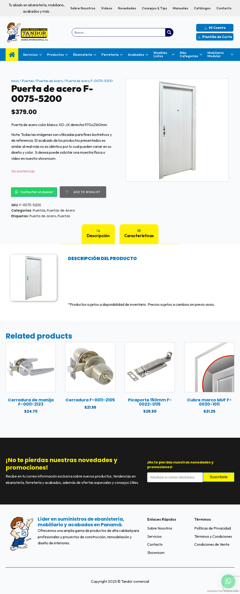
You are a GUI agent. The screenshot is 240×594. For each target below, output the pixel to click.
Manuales (180, 8)
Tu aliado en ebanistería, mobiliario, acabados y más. (36, 8)
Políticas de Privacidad (212, 528)
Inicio (15, 81)
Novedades (127, 8)
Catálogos (202, 8)
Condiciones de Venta (211, 544)
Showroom (156, 552)
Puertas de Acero (50, 81)
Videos (106, 8)
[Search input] (119, 32)
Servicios (154, 536)
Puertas (28, 81)
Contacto (224, 8)
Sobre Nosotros (82, 8)
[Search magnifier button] (169, 32)
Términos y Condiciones (213, 536)
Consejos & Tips (154, 8)
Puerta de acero (43, 216)
